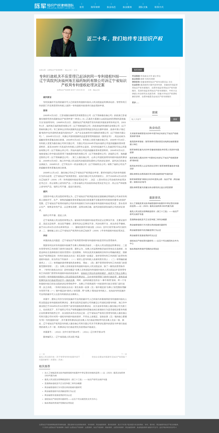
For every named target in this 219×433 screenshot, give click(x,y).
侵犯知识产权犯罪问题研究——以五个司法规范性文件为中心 (71, 399)
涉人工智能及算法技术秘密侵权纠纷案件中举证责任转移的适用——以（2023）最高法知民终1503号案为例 (154, 204)
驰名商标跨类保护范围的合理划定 (59, 403)
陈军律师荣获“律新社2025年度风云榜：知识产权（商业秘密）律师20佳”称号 (155, 180)
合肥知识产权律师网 (54, 5)
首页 (81, 5)
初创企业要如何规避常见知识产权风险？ (109, 357)
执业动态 (111, 5)
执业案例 (127, 5)
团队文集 (143, 5)
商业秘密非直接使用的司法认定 (58, 395)
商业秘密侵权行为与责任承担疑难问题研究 (63, 387)
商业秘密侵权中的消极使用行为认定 (60, 391)
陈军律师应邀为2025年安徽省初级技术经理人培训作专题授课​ (154, 151)
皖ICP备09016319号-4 (168, 427)
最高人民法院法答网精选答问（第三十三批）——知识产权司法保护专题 (76, 379)
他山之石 (68, 70)
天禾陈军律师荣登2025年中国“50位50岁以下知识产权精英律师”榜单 (154, 134)
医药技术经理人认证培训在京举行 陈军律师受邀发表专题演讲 (154, 167)
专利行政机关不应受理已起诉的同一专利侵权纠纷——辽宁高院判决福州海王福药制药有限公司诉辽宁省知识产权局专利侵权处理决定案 (83, 80)
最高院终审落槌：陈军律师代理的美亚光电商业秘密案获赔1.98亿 (154, 142)
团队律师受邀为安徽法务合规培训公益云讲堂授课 (151, 187)
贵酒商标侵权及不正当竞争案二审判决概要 (63, 383)
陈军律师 (95, 5)
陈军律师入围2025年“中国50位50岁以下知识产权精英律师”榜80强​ (154, 159)
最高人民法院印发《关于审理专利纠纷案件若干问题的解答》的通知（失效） (59, 358)
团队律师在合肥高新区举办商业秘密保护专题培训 (151, 174)
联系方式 (159, 5)
